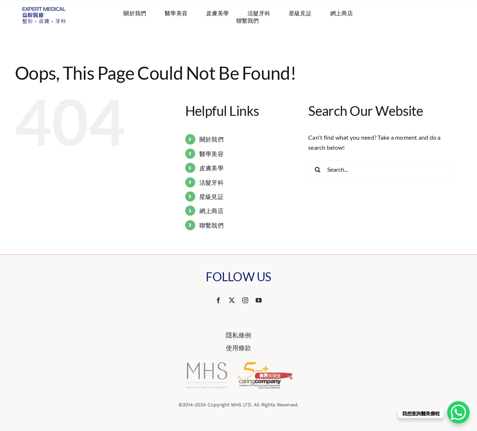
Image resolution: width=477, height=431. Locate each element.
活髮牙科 (211, 182)
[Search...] (379, 169)
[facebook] (218, 300)
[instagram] (245, 300)
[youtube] (259, 300)
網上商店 (211, 210)
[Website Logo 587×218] (44, 9)
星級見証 (211, 196)
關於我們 (211, 139)
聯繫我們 (211, 225)
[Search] (317, 169)
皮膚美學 (211, 167)
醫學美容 (211, 153)
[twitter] (232, 300)
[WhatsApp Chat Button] (458, 412)
